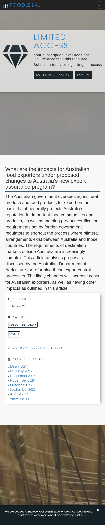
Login (83, 74)
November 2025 (22, 380)
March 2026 (19, 367)
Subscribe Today (53, 74)
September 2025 (23, 389)
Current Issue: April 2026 (35, 347)
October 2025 (21, 385)
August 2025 (19, 394)
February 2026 (21, 371)
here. (84, 515)
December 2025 (22, 376)
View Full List (19, 399)
